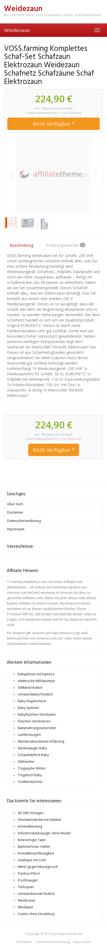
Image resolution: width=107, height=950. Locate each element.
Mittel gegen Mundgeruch (38, 866)
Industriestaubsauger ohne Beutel (44, 833)
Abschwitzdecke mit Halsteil (39, 819)
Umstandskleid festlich (35, 694)
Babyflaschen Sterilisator (37, 714)
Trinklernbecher (30, 781)
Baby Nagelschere (32, 701)
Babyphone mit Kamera (36, 674)
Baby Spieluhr (28, 707)
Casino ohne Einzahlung (36, 914)
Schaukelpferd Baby (33, 755)
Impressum (15, 529)
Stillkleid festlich (30, 687)
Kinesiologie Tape (32, 840)
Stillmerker (26, 761)
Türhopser (26, 887)
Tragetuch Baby (30, 775)
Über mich (15, 504)
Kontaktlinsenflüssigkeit (36, 853)
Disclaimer (15, 512)
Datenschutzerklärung (24, 520)
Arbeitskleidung (30, 826)
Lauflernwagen (29, 734)
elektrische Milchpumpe (36, 681)
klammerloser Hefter (34, 846)
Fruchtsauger (28, 880)
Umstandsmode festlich (36, 893)
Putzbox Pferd (29, 873)
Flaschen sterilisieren (34, 721)
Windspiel (25, 907)
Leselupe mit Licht (32, 860)
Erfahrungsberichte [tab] (65, 245)
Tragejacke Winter (32, 768)
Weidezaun (17, 30)
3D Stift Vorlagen (31, 813)
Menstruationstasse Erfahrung (41, 741)
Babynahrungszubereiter (37, 728)
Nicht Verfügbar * (53, 124)
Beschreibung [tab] (21, 245)
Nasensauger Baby (32, 748)
